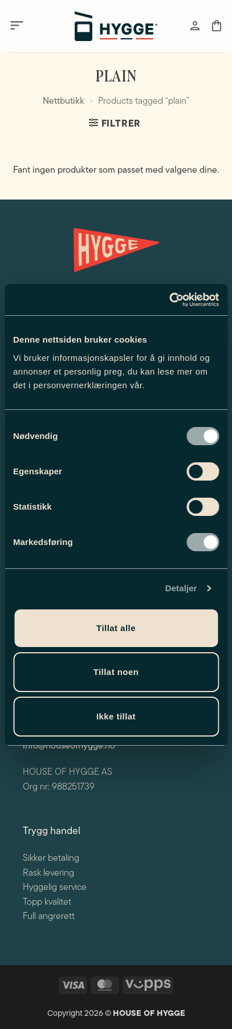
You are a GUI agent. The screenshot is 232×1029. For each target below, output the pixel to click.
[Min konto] (195, 26)
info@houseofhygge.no (69, 746)
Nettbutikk (63, 101)
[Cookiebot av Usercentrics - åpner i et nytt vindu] (169, 299)
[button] (17, 26)
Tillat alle (116, 628)
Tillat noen (116, 672)
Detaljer (181, 588)
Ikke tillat (116, 716)
